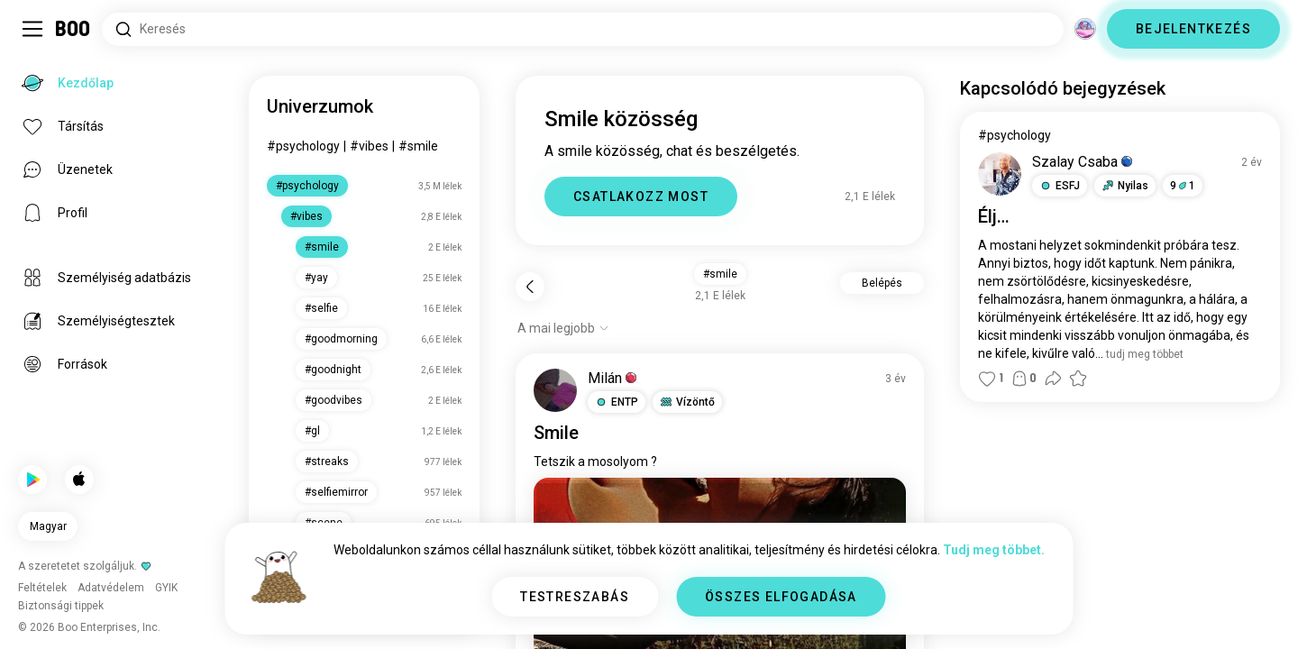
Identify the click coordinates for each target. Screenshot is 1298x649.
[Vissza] (530, 286)
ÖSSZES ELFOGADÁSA (781, 597)
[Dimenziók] (1085, 29)
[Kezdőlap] (73, 28)
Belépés (882, 283)
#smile (418, 146)
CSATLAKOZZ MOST (640, 196)
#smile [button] (720, 274)
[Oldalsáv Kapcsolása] (32, 28)
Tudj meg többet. (994, 550)
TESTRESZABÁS (574, 597)
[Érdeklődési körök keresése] (583, 29)
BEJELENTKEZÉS (1193, 29)
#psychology (303, 146)
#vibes (369, 146)
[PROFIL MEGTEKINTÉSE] (555, 390)
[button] (616, 402)
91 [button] (1182, 185)
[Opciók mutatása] (563, 328)
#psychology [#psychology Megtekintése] (1014, 135)
